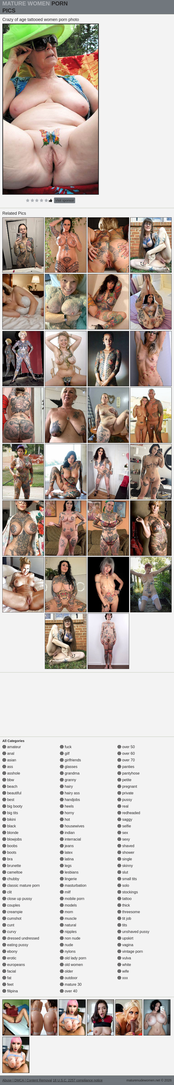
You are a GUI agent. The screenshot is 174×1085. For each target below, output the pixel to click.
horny (67, 813)
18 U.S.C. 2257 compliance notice (78, 1080)
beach (9, 786)
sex (122, 833)
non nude (70, 938)
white (124, 965)
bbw (8, 780)
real (122, 806)
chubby (10, 879)
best (8, 800)
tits (122, 925)
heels (67, 806)
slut (122, 872)
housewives (72, 826)
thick (123, 905)
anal (8, 753)
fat (6, 978)
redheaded (128, 813)
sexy (123, 839)
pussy (124, 800)
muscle (68, 918)
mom (66, 912)
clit (7, 892)
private (125, 793)
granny (68, 780)
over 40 (68, 991)
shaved (125, 846)
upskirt (125, 938)
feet (7, 984)
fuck (66, 747)
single (124, 859)
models (68, 905)
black (9, 826)
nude (66, 945)
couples (11, 905)
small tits (127, 879)
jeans (67, 846)
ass (7, 767)
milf (65, 892)
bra (7, 859)
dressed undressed (20, 938)
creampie (12, 912)
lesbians (69, 872)
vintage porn (130, 951)
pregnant (127, 786)
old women (71, 965)
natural (68, 925)
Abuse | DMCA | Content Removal (27, 1080)
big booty (12, 806)
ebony (9, 951)
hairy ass (70, 793)
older (66, 971)
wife (123, 971)
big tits (10, 813)
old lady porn (73, 958)
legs (66, 866)
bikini (9, 819)
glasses (68, 767)
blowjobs (12, 839)
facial (9, 971)
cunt (8, 925)
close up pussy (17, 899)
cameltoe (12, 872)
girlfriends (70, 760)
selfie (124, 826)
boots (9, 852)
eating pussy (15, 945)
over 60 (126, 753)
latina (67, 859)
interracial (70, 839)
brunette (11, 866)
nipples (68, 932)
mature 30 (70, 984)
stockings (127, 892)
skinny (125, 866)
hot (65, 819)
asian (9, 760)
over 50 (126, 747)
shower (125, 852)
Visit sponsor (64, 200)
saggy (124, 819)
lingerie (68, 879)
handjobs (70, 800)
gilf (65, 753)
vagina (125, 945)
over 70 (126, 760)
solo (123, 885)
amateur (11, 747)
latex (66, 852)
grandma (70, 773)
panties (125, 767)
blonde (10, 833)
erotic (9, 958)
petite (124, 780)
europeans (13, 965)
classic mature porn (21, 885)
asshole (11, 773)
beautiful (11, 793)
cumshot (11, 918)
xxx (122, 978)
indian (67, 833)
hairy (66, 786)
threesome (128, 912)
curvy (9, 932)
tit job (124, 918)
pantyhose (128, 773)
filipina (10, 991)
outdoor (68, 978)
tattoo (124, 899)
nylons (68, 951)
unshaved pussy (133, 932)
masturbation (73, 885)
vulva (124, 958)
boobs (9, 846)
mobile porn (72, 899)
